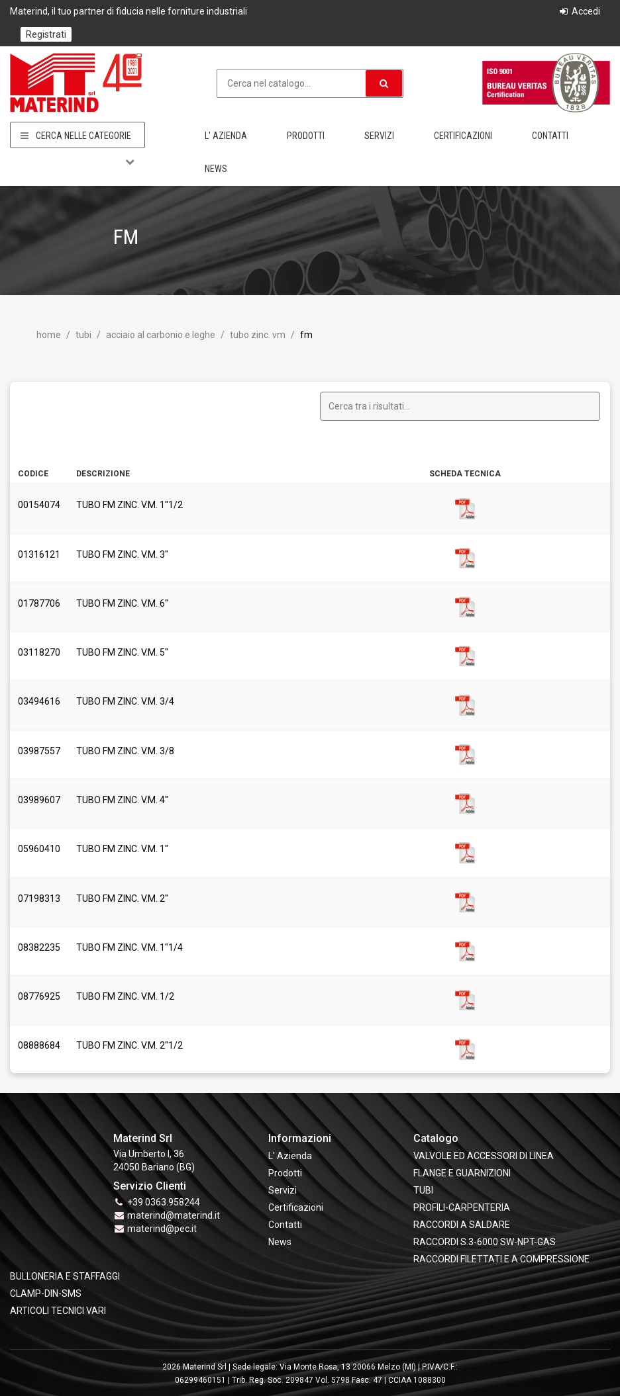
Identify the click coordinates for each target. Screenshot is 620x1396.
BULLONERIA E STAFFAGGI (65, 1276)
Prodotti (306, 135)
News (216, 168)
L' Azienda (226, 135)
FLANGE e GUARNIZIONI (462, 1173)
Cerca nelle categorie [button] (77, 135)
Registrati (46, 34)
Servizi (379, 135)
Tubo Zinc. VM (256, 334)
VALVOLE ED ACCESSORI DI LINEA (483, 1156)
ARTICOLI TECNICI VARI (58, 1310)
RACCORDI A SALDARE (461, 1224)
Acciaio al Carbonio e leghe (159, 334)
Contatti (550, 135)
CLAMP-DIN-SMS (45, 1293)
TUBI (82, 334)
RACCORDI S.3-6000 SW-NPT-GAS (484, 1242)
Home (48, 334)
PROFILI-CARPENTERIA (461, 1207)
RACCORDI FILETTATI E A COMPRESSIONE (501, 1259)
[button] (384, 83)
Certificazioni (463, 135)
